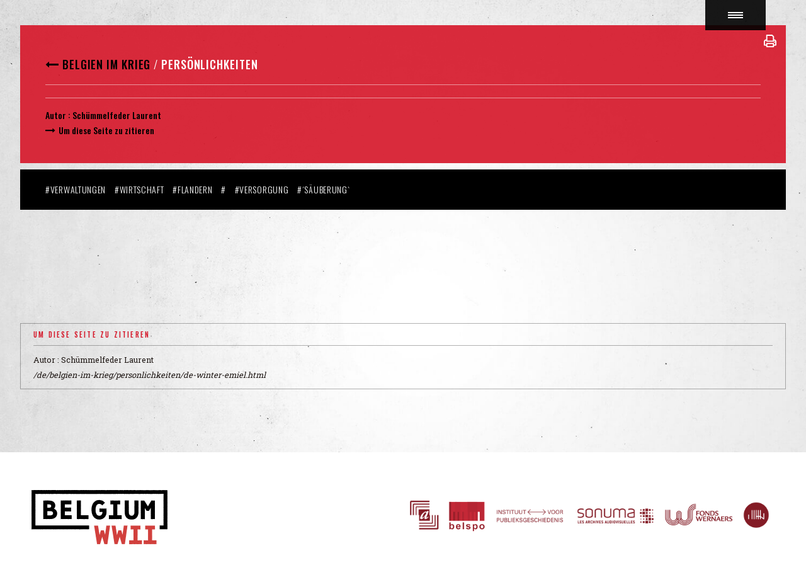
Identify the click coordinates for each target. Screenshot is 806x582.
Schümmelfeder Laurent (116, 115)
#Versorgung (262, 189)
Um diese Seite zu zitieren (106, 130)
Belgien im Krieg (106, 64)
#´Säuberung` (323, 189)
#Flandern (192, 189)
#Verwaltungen (75, 189)
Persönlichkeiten (209, 64)
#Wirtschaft (139, 189)
